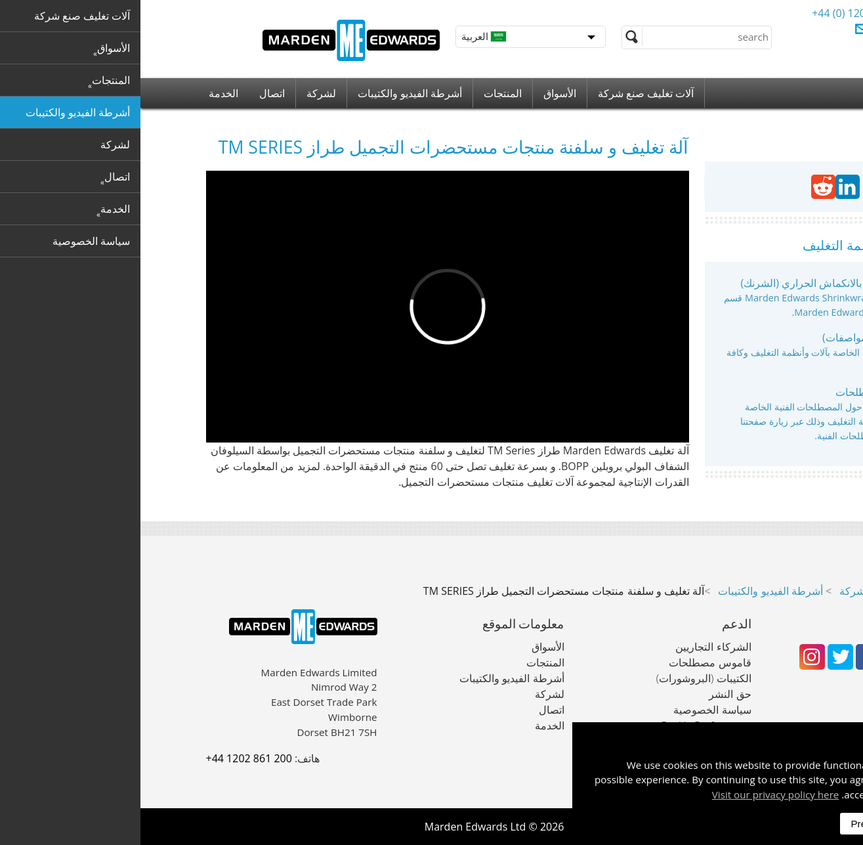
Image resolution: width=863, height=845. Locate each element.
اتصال (131, 93)
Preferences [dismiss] (737, 823)
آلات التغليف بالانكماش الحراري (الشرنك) (688, 283)
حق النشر (589, 694)
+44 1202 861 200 (109, 758)
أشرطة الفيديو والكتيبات (269, 93)
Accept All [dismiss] (809, 823)
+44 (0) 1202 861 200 (721, 13)
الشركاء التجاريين (572, 646)
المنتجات (362, 93)
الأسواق (419, 93)
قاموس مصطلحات (736, 392)
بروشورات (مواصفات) (730, 337)
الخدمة (83, 93)
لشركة (181, 93)
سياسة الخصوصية (571, 710)
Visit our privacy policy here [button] (635, 794)
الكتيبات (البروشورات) (563, 678)
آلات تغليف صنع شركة (505, 93)
